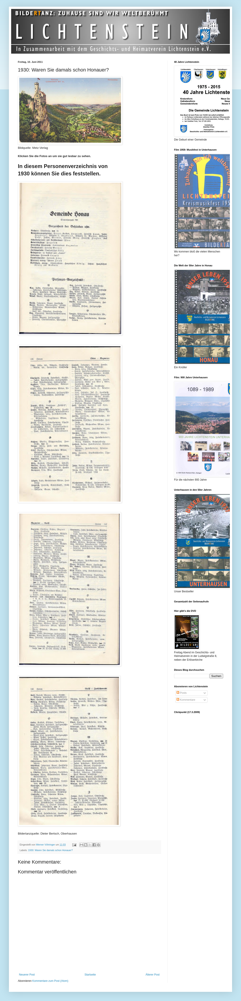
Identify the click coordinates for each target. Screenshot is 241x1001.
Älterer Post (152, 974)
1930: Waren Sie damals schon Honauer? (50, 850)
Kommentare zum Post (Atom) (50, 980)
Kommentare (186, 699)
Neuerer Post (27, 974)
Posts (182, 692)
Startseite (90, 974)
